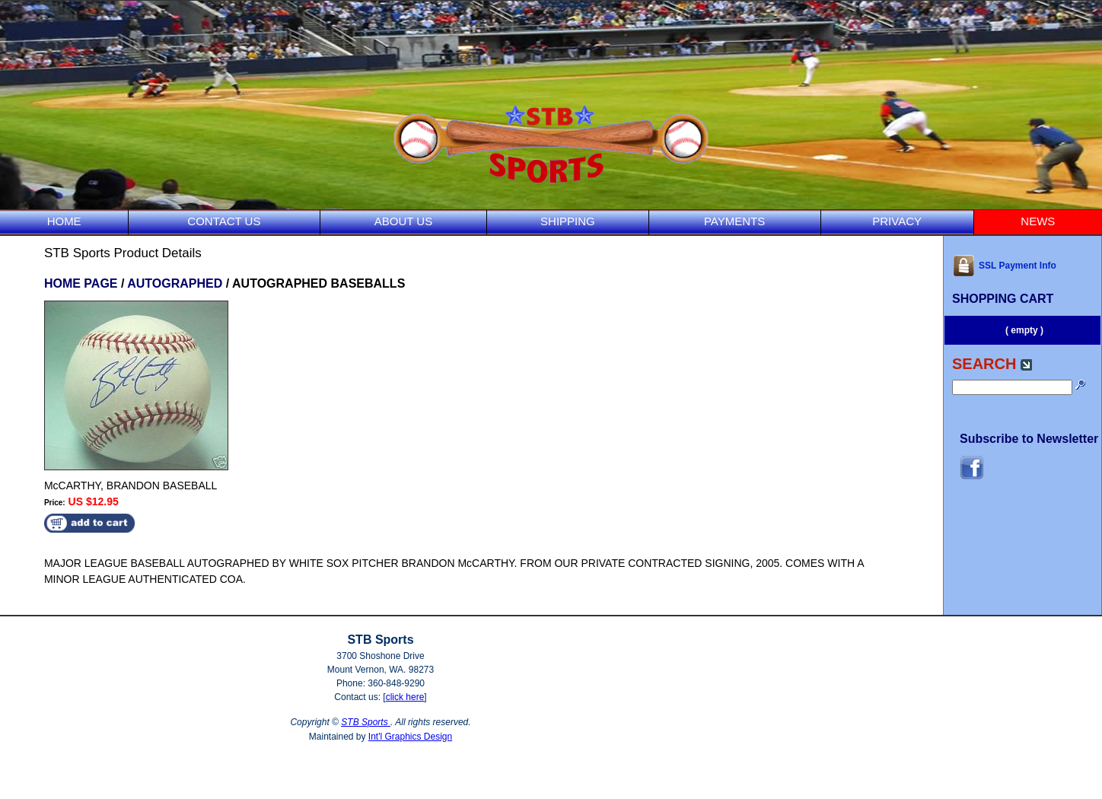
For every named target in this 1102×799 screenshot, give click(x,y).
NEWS (1038, 221)
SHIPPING (567, 221)
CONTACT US (223, 221)
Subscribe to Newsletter (1029, 438)
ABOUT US (403, 221)
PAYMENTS (734, 221)
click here (405, 697)
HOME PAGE (81, 283)
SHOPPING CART (1002, 298)
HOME (64, 221)
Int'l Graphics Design (410, 736)
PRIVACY (897, 221)
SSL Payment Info (1004, 265)
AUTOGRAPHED (174, 283)
